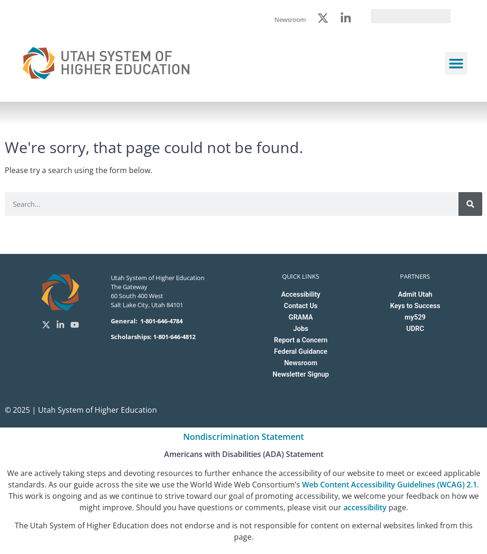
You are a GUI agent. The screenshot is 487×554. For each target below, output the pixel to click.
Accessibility (300, 295)
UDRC (415, 329)
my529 (415, 317)
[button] (456, 63)
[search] (410, 16)
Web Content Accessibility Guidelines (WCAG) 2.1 (389, 484)
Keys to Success (415, 306)
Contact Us (301, 306)
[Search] (470, 204)
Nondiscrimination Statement (243, 436)
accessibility (365, 507)
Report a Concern (300, 340)
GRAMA (301, 317)
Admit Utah (415, 295)
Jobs (300, 329)
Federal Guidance (300, 352)
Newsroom (300, 363)
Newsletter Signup (301, 374)
